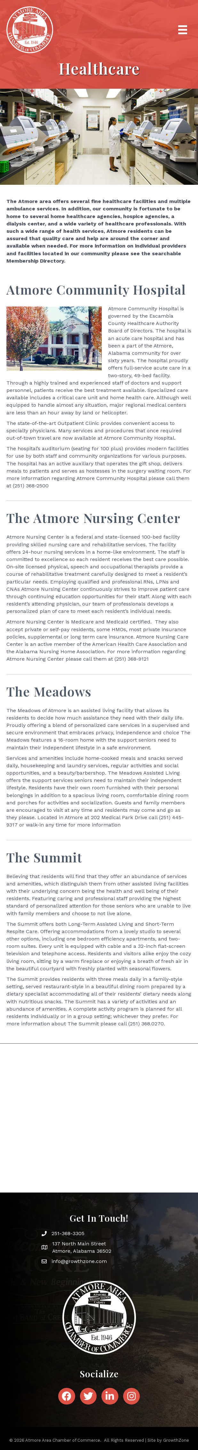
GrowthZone (176, 1440)
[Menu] (183, 30)
